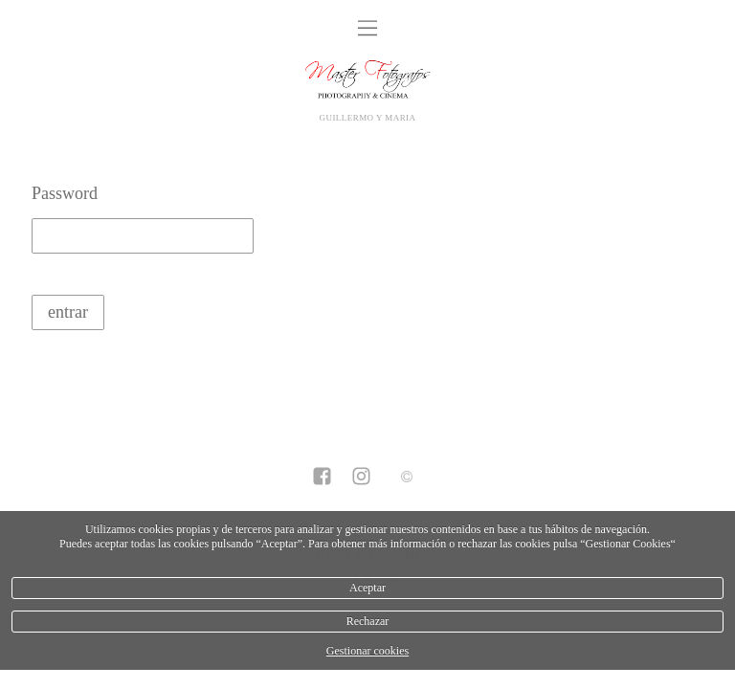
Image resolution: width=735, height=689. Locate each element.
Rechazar (368, 621)
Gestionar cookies (367, 650)
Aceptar (367, 587)
